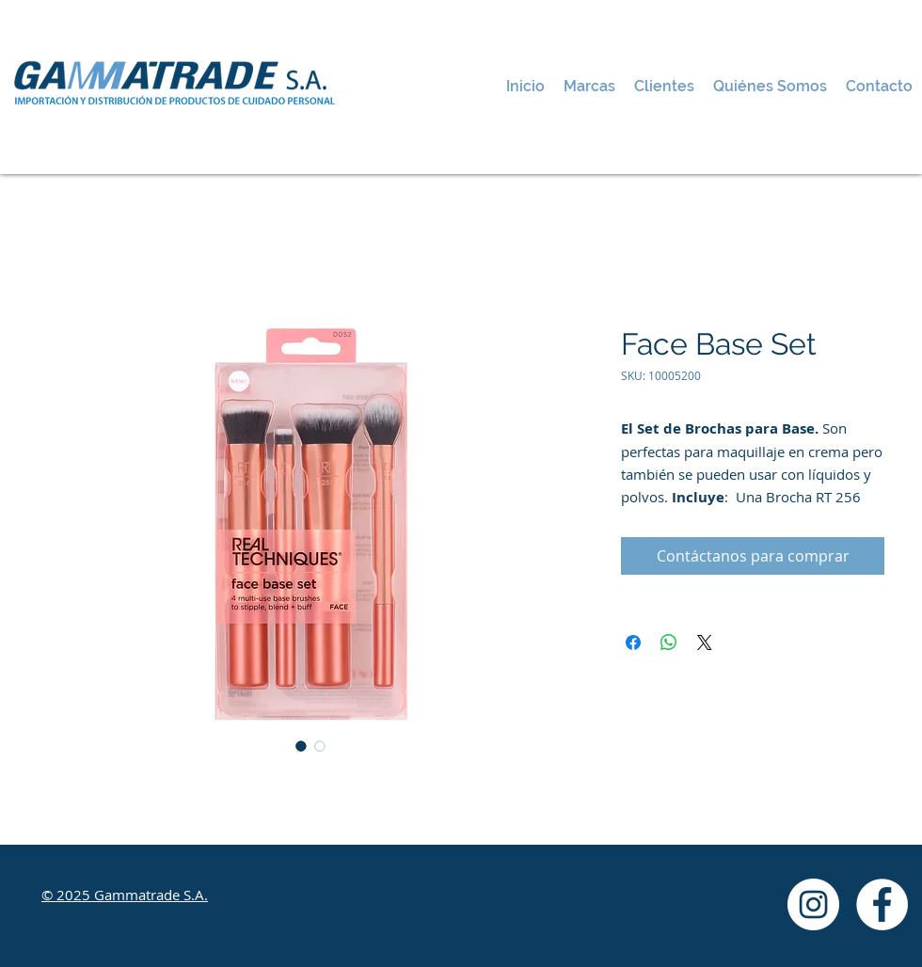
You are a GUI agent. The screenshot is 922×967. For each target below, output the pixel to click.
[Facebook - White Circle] (882, 904)
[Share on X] (704, 642)
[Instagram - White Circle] (813, 904)
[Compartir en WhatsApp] (669, 642)
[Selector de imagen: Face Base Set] (301, 746)
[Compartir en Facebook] (633, 642)
